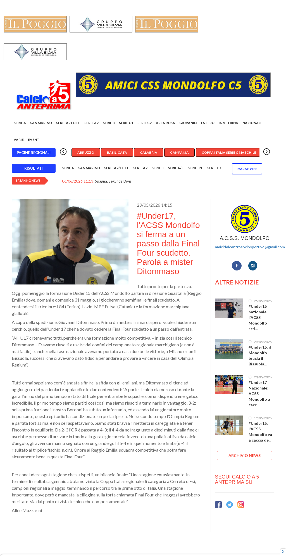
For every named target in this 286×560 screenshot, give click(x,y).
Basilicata (117, 152)
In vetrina (228, 123)
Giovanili (188, 123)
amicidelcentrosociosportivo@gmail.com (250, 246)
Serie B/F (195, 168)
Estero (207, 123)
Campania (179, 152)
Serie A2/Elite (116, 168)
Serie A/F (175, 168)
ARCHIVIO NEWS (244, 455)
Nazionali (251, 123)
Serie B (109, 123)
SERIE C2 (144, 123)
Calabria (148, 152)
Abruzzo (85, 152)
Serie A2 (91, 123)
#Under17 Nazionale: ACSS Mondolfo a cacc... (259, 393)
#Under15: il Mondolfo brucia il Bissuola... (260, 355)
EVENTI (34, 139)
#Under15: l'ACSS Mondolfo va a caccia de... (260, 431)
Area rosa (165, 123)
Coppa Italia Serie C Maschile (229, 152)
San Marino (41, 123)
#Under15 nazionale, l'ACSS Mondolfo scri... (258, 317)
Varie (19, 139)
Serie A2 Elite (68, 123)
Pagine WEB (247, 169)
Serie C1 (126, 123)
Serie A (20, 123)
